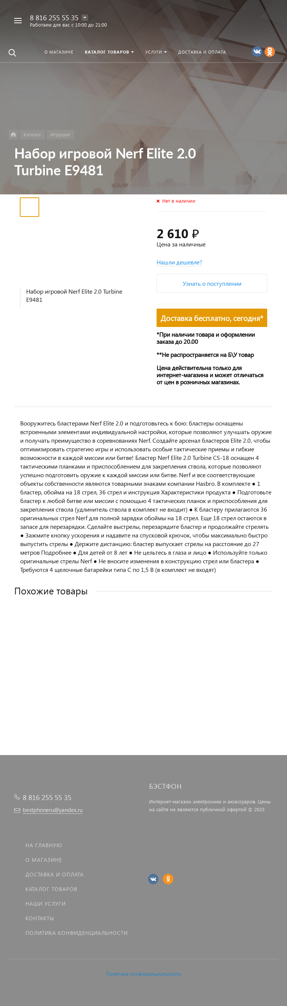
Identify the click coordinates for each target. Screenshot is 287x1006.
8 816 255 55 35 (54, 17)
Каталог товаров (51, 889)
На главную (43, 845)
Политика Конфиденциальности (76, 932)
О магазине (43, 859)
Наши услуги (45, 903)
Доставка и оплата (54, 874)
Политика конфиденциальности (143, 973)
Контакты (39, 918)
